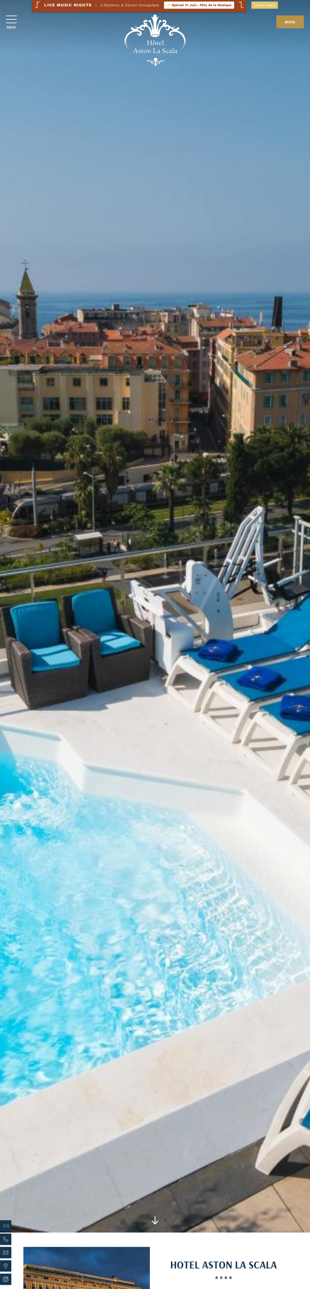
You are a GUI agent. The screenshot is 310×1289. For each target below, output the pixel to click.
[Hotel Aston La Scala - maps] (5, 1266)
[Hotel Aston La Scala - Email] (5, 1252)
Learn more (264, 5)
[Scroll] (155, 1221)
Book (290, 21)
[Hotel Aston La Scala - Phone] (5, 1239)
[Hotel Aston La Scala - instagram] (5, 1279)
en (6, 1225)
